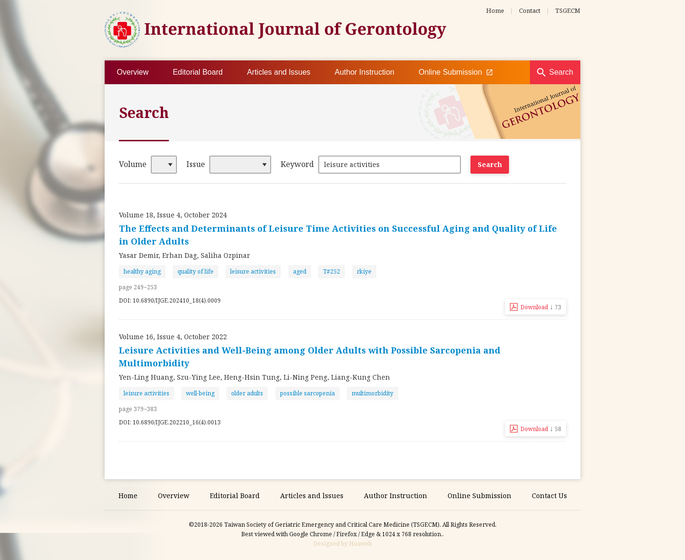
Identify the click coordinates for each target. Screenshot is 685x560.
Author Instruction (364, 72)
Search (561, 72)
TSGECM (567, 10)
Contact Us (549, 495)
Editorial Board (198, 72)
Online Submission (455, 72)
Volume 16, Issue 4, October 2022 (173, 336)
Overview (133, 72)
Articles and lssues (278, 72)
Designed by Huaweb (342, 544)
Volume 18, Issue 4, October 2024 (173, 214)
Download (540, 306)
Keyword (297, 164)
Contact (529, 10)
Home (495, 10)
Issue (195, 164)
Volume (133, 164)
